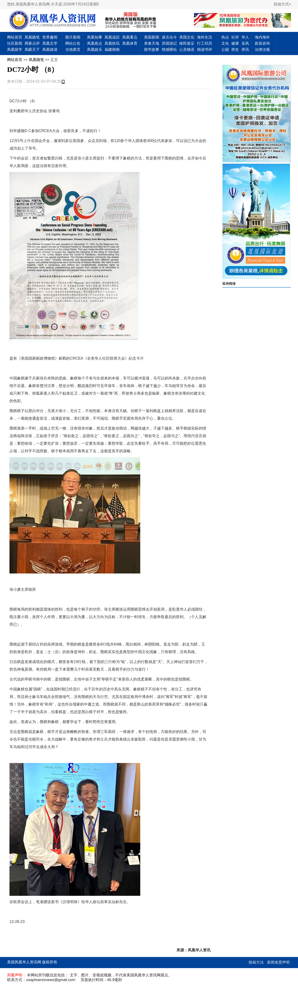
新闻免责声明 (278, 962)
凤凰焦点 (94, 43)
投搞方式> (282, 4)
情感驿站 (169, 49)
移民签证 (186, 43)
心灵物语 (186, 49)
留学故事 (151, 49)
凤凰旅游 (49, 49)
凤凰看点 (129, 37)
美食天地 (151, 43)
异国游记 (169, 43)
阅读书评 (204, 49)
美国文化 (186, 37)
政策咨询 (262, 43)
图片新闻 (72, 37)
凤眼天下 (32, 49)
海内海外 (262, 37)
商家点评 (32, 43)
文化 (225, 43)
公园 (225, 49)
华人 (245, 37)
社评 (235, 37)
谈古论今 (169, 37)
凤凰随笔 (32, 37)
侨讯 (245, 49)
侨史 (235, 49)
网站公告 (72, 43)
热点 (225, 37)
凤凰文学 (49, 43)
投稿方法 (256, 962)
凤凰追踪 (112, 37)
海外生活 (204, 37)
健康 (235, 43)
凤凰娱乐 (94, 49)
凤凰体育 (129, 43)
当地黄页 (72, 49)
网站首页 (14, 37)
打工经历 (204, 43)
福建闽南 (112, 49)
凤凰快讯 (112, 43)
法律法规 (262, 49)
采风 (245, 43)
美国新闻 (151, 37)
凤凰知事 (94, 37)
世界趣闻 (49, 37)
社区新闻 (14, 43)
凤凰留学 (14, 49)
